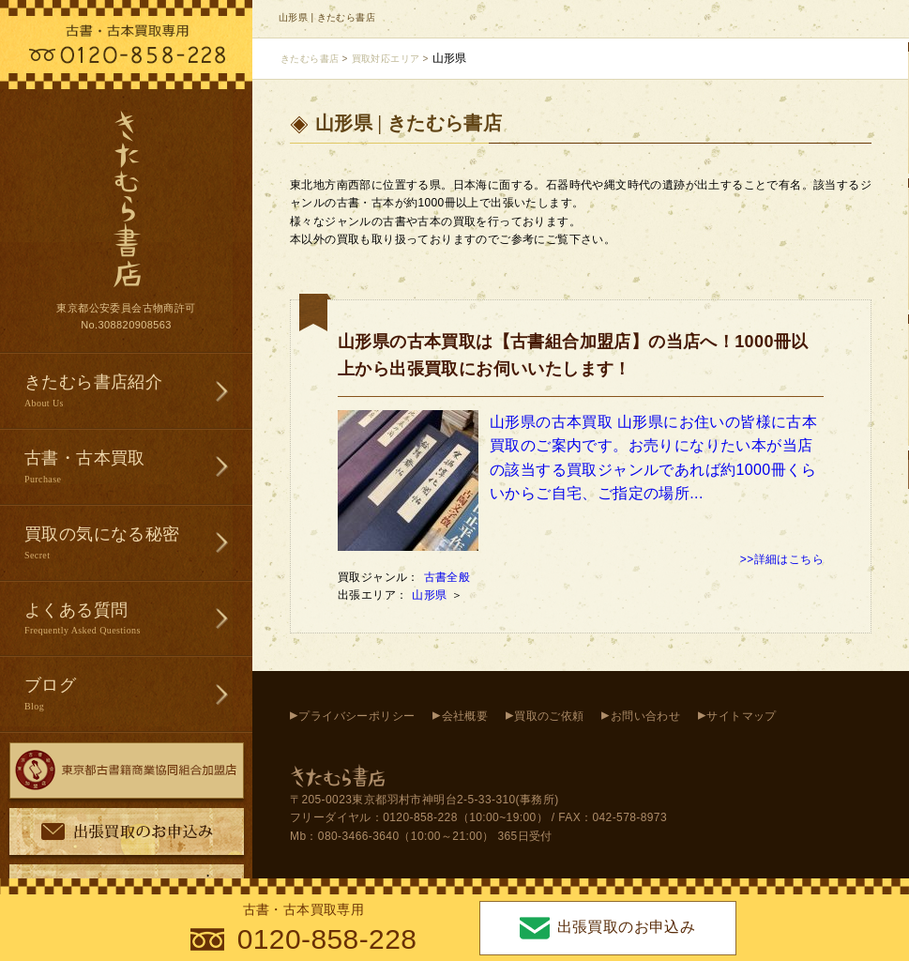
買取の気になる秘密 (138, 544)
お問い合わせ (645, 716)
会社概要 (465, 716)
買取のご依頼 (548, 716)
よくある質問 (138, 620)
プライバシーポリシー (356, 716)
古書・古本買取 (138, 468)
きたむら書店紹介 (138, 392)
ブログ (138, 695)
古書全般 (447, 577)
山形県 (431, 595)
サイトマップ (741, 716)
